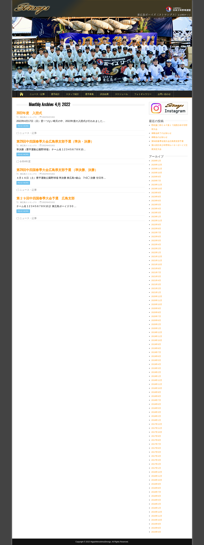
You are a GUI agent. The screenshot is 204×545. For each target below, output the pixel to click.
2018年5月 (156, 408)
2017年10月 (156, 432)
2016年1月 (156, 508)
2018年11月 (156, 384)
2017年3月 (156, 460)
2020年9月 (156, 308)
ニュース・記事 (37, 93)
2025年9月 (156, 176)
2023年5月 (156, 204)
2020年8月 (156, 312)
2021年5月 (156, 276)
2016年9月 (156, 484)
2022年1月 (156, 252)
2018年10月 (156, 388)
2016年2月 (156, 504)
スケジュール (121, 93)
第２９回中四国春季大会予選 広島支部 (45, 198)
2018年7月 (156, 400)
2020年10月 (156, 304)
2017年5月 (156, 452)
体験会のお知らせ (159, 137)
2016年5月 (156, 500)
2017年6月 (156, 448)
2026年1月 (156, 161)
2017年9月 (156, 436)
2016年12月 (156, 472)
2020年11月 (156, 300)
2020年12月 (156, 296)
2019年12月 (156, 332)
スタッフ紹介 (72, 93)
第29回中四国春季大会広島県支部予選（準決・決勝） (55, 141)
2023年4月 (156, 208)
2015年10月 (156, 520)
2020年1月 (156, 328)
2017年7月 (156, 444)
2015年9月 (156, 524)
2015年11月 (156, 516)
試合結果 (104, 93)
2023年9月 (156, 192)
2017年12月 (156, 424)
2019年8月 (156, 348)
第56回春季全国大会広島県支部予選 (167, 141)
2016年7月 (156, 492)
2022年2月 (156, 248)
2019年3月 (156, 368)
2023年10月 (156, 188)
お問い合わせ (164, 93)
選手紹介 (55, 93)
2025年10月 (156, 172)
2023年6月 (156, 200)
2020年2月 (156, 324)
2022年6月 (156, 236)
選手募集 (89, 93)
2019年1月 (156, 376)
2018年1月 (156, 420)
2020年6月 (156, 320)
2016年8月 (156, 488)
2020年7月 (156, 316)
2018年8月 (156, 396)
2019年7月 (156, 352)
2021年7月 (156, 272)
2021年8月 (156, 268)
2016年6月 (156, 496)
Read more (23, 126)
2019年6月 (156, 356)
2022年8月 (156, 228)
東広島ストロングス (28, 117)
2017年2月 (156, 464)
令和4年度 (25, 161)
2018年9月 (156, 392)
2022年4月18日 (48, 174)
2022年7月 (156, 232)
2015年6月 (156, 528)
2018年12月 (156, 380)
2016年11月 (156, 476)
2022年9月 (156, 224)
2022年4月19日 (48, 117)
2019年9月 (156, 344)
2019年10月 (156, 340)
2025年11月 (156, 168)
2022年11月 (156, 220)
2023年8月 (156, 196)
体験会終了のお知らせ (161, 133)
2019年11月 (156, 336)
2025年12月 (156, 165)
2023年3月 (156, 212)
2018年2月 (156, 416)
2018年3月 (156, 412)
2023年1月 (156, 216)
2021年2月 (156, 288)
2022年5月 (156, 240)
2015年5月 (156, 532)
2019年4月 (156, 364)
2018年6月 (156, 404)
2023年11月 (156, 184)
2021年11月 (156, 260)
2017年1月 (156, 468)
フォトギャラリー (142, 93)
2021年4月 (156, 280)
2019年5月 (156, 360)
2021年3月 (156, 284)
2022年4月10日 (48, 202)
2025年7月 (156, 180)
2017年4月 (156, 456)
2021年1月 (156, 292)
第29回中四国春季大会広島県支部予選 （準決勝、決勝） (57, 169)
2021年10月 (156, 264)
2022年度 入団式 (29, 112)
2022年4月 (156, 244)
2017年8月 (156, 440)
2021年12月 (156, 256)
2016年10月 (156, 480)
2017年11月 (156, 428)
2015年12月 (156, 512)
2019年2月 (156, 372)
